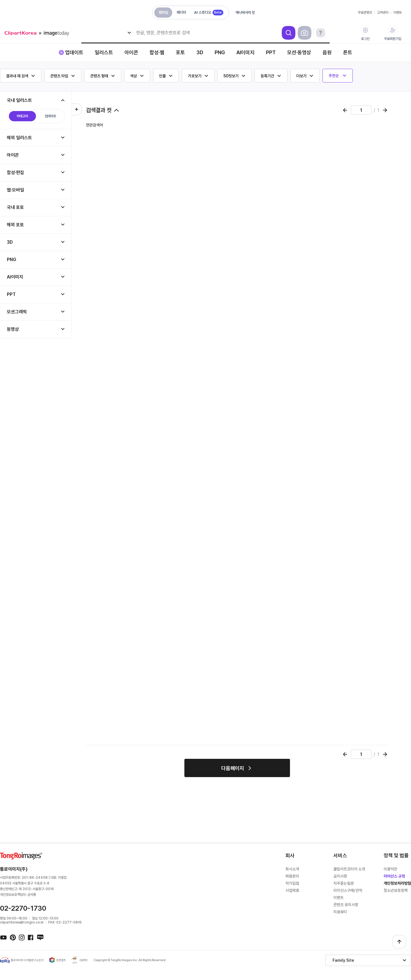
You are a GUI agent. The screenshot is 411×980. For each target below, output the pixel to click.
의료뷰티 (340, 912)
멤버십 (163, 12)
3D (199, 52)
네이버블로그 (40, 937)
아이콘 (131, 52)
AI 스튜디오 (208, 12)
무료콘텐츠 (365, 13)
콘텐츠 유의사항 (345, 904)
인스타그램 (21, 937)
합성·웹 (157, 52)
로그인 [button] (365, 33)
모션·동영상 (299, 52)
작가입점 (292, 883)
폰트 (347, 52)
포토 (180, 52)
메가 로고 (39, 33)
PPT (271, 52)
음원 (327, 52)
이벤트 (397, 13)
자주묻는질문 (343, 883)
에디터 (181, 12)
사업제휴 (292, 890)
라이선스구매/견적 (347, 890)
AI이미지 (245, 52)
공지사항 (340, 876)
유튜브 (3, 937)
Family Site (343, 960)
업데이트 (74, 52)
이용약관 (390, 869)
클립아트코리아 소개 (349, 869)
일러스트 (104, 52)
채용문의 (292, 876)
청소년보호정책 (396, 890)
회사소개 (292, 869)
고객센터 (382, 13)
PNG (220, 52)
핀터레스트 (12, 937)
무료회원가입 (392, 33)
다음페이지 (232, 768)
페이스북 (30, 937)
